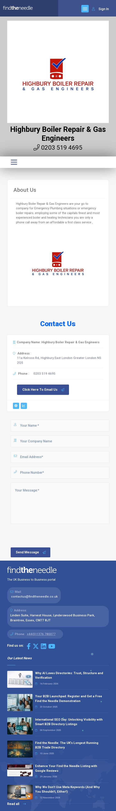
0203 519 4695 (57, 147)
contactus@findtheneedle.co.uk (34, 596)
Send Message (31, 552)
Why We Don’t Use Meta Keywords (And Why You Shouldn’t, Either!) (67, 789)
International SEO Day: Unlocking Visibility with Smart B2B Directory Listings (69, 722)
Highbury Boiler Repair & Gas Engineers (58, 134)
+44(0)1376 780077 (41, 634)
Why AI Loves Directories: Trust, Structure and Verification (69, 675)
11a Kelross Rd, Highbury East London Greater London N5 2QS (59, 360)
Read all (16, 804)
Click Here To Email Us (43, 390)
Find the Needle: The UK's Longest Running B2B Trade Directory (66, 745)
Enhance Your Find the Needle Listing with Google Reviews (66, 768)
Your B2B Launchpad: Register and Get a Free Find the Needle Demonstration (68, 698)
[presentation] (41, 535)
